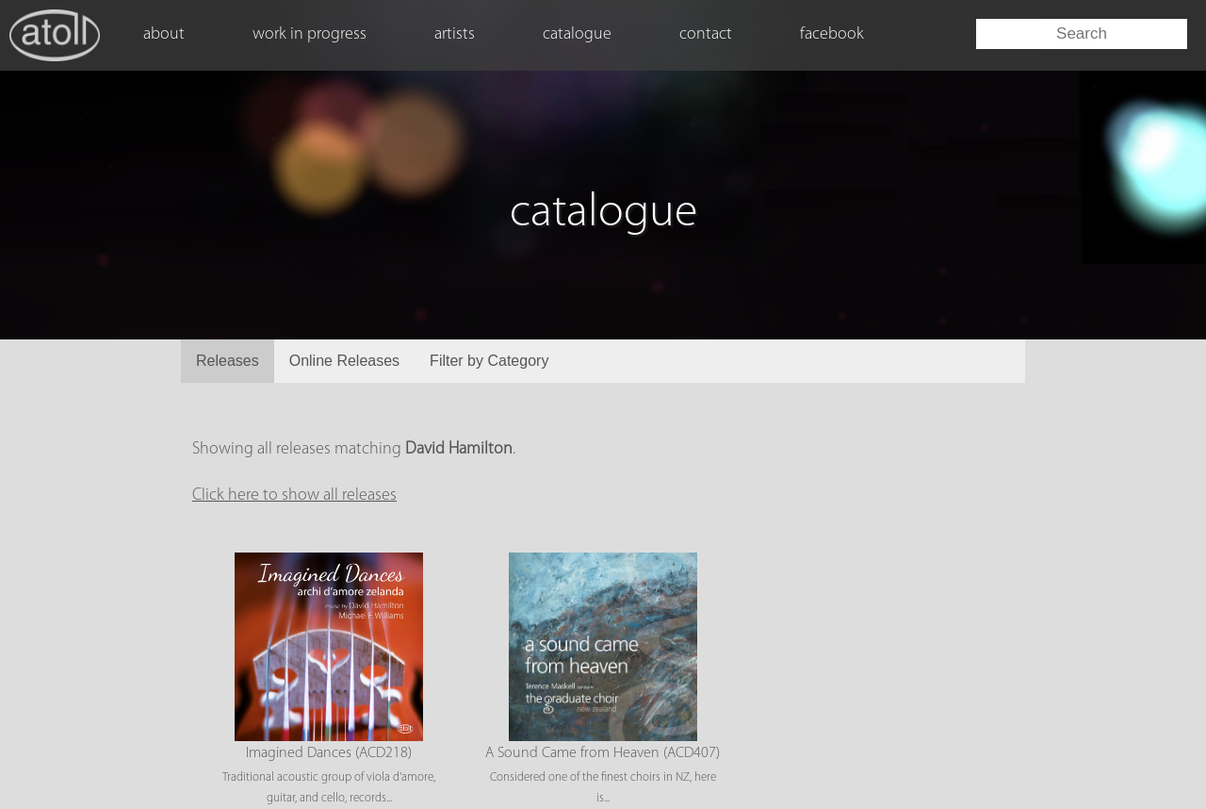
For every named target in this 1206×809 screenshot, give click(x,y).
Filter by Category (489, 361)
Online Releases (344, 361)
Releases (227, 361)
